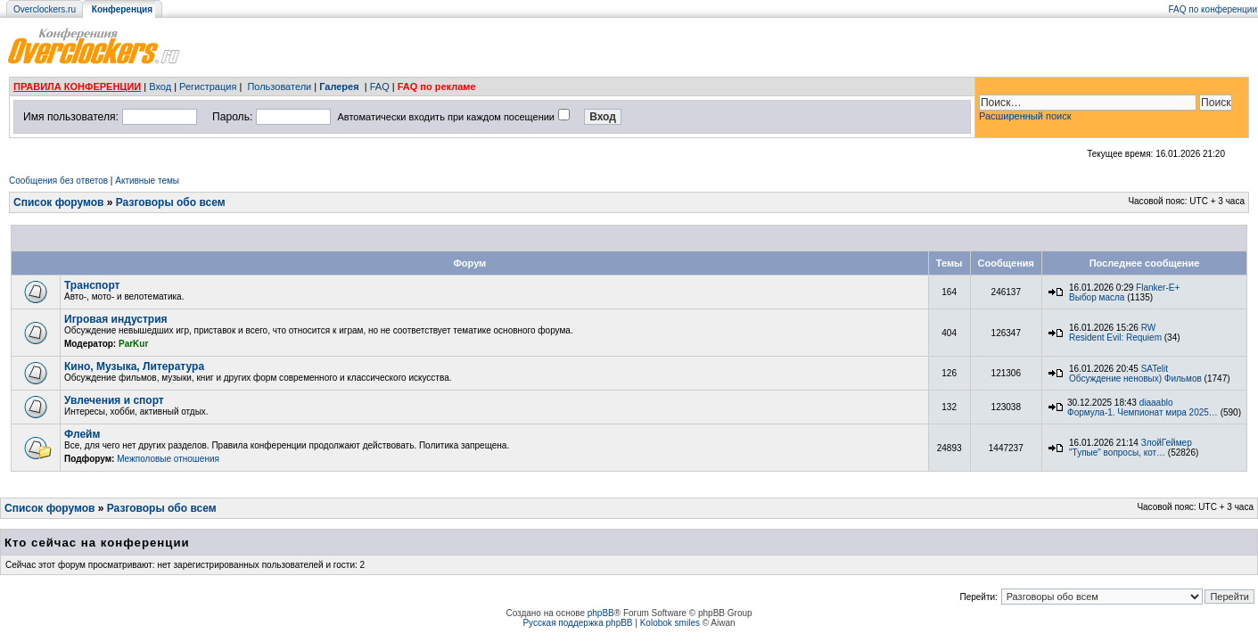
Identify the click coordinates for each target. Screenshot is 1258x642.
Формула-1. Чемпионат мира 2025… (1142, 412)
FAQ (380, 86)
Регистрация (207, 86)
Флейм (82, 434)
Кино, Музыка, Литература (134, 366)
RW (1148, 328)
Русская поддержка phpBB (577, 623)
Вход (160, 86)
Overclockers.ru (44, 9)
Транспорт (91, 285)
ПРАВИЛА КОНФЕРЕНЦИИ (77, 86)
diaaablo (1156, 402)
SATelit (1154, 369)
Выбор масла (1096, 297)
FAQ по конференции (1213, 9)
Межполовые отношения (168, 459)
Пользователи (279, 86)
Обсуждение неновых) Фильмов (1135, 378)
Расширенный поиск (1025, 116)
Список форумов (58, 202)
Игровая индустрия (116, 319)
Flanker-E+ (1158, 287)
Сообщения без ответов (58, 180)
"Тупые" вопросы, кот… (1117, 452)
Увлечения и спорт (114, 400)
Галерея (338, 86)
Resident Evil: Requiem (1115, 337)
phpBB (601, 613)
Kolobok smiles (670, 623)
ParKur (133, 344)
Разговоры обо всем (171, 202)
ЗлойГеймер (1166, 443)
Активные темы (147, 180)
